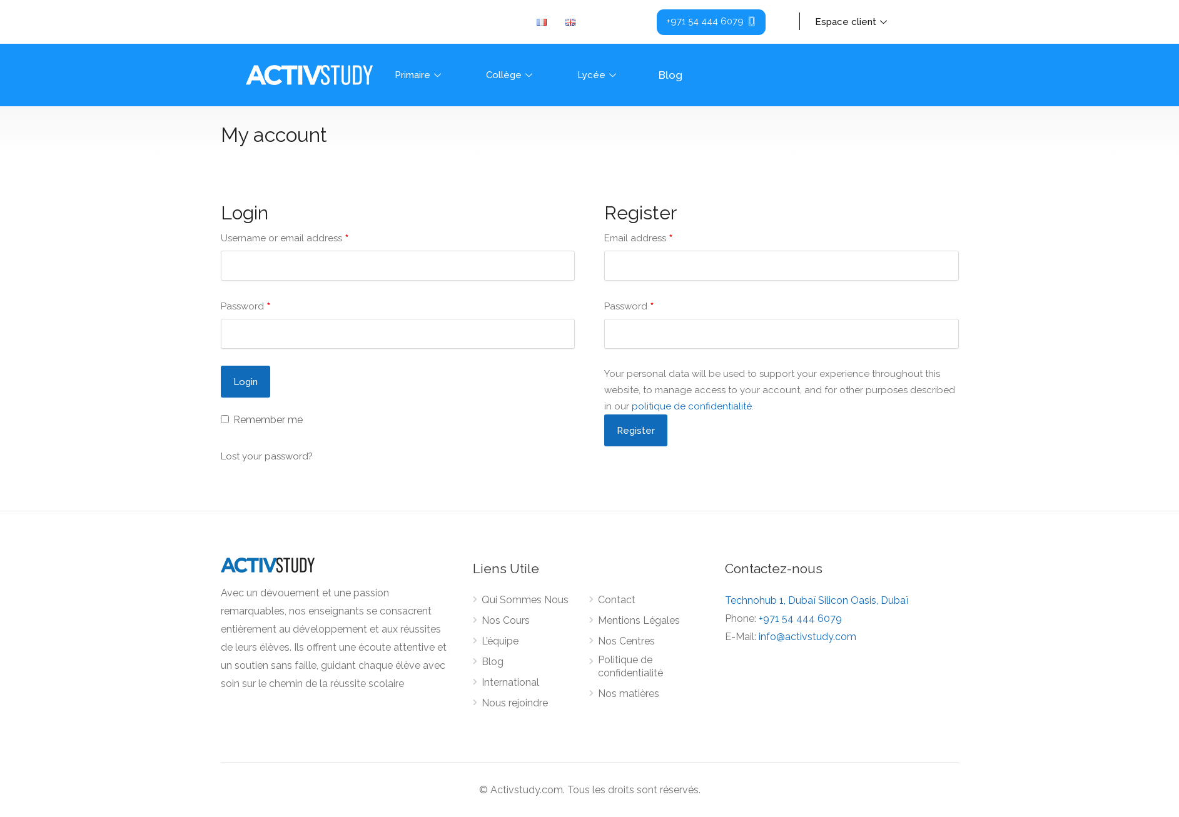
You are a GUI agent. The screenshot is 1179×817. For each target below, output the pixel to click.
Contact (616, 600)
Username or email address (284, 238)
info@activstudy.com (807, 637)
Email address (638, 238)
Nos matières (628, 693)
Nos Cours (506, 620)
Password (245, 306)
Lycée (598, 75)
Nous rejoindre (515, 703)
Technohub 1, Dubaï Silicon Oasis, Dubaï (816, 600)
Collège (510, 75)
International (510, 682)
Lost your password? (267, 456)
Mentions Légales (639, 620)
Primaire (419, 75)
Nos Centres (626, 641)
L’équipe (500, 641)
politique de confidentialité (692, 406)
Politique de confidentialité (630, 666)
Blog (670, 75)
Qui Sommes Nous (525, 600)
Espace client (852, 22)
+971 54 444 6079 (800, 618)
